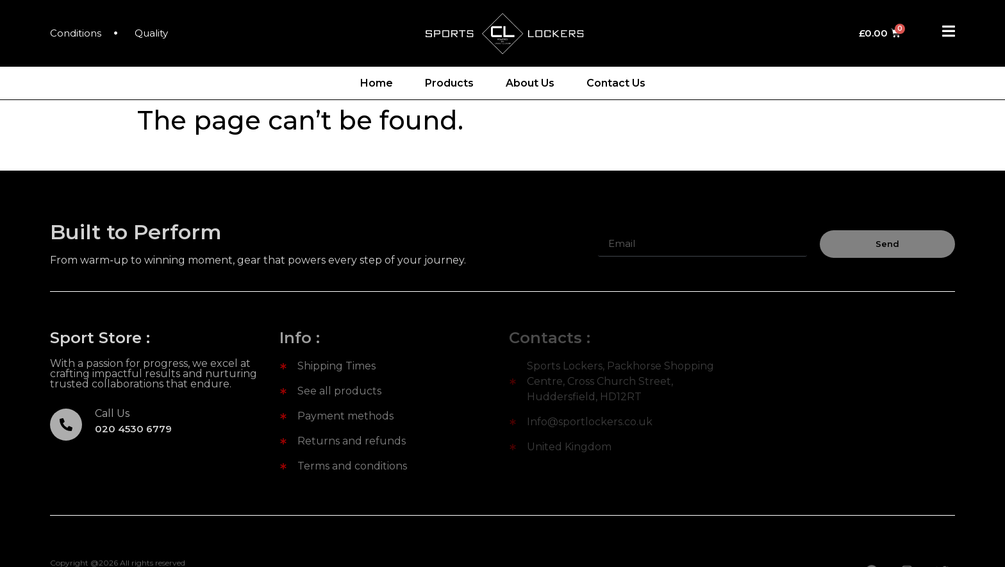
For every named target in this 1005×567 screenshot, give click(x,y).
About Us (530, 83)
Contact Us (615, 83)
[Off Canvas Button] (948, 32)
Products (449, 83)
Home (376, 83)
